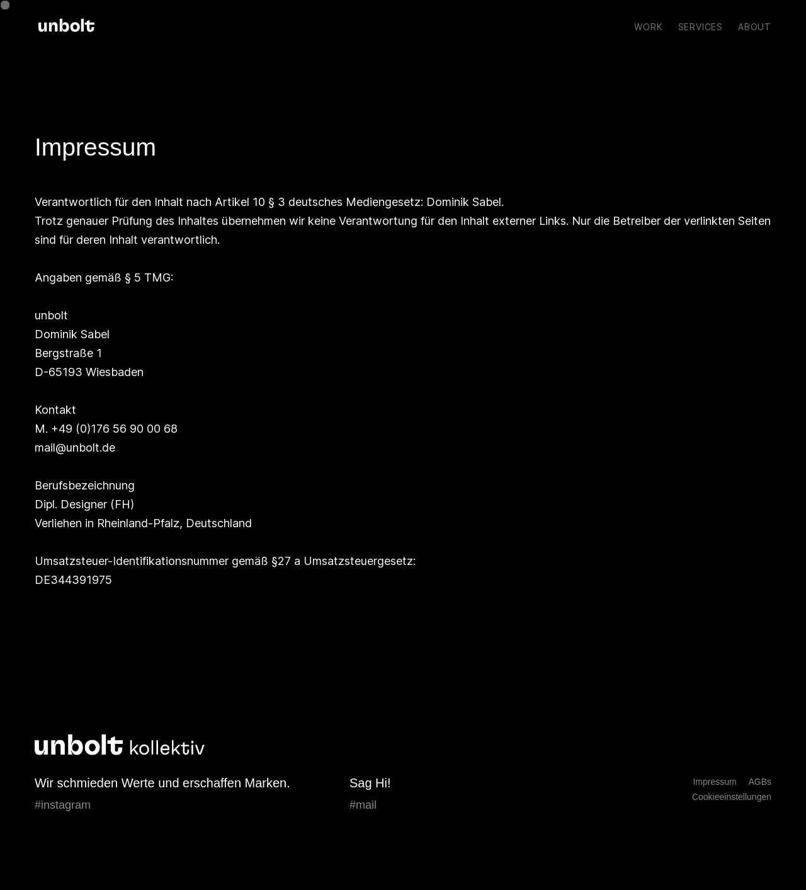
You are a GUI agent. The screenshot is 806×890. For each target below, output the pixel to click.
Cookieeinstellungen (731, 797)
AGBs (759, 782)
